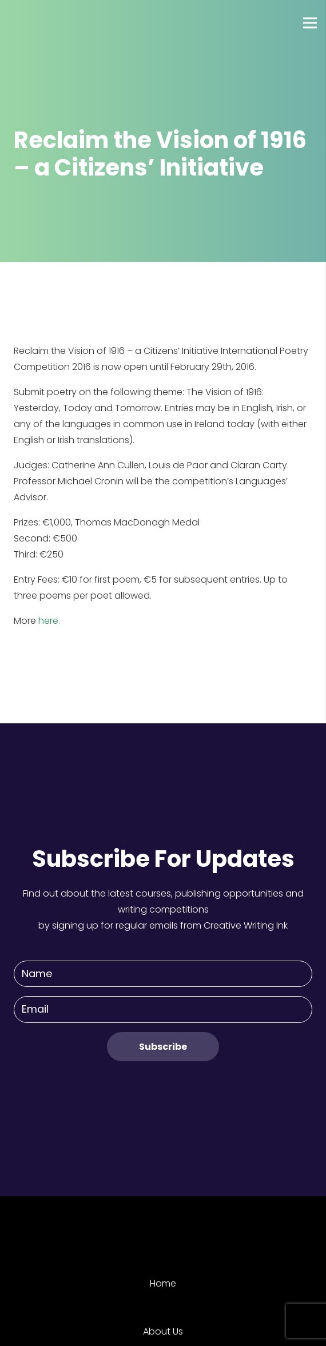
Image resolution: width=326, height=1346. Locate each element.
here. (49, 620)
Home (163, 1283)
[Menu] (310, 23)
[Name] (163, 974)
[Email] (163, 1009)
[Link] (51, 23)
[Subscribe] (163, 1046)
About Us (163, 1331)
